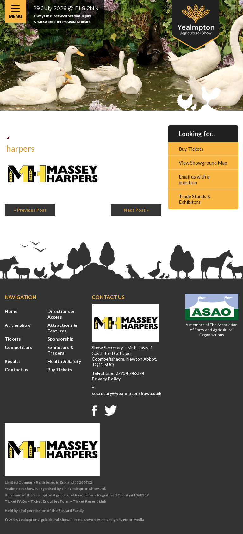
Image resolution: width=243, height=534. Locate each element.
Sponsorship (60, 339)
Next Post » (136, 210)
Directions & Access (60, 313)
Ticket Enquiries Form (49, 501)
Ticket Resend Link (89, 501)
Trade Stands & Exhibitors (194, 199)
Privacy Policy (106, 378)
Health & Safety (64, 361)
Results (13, 361)
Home (11, 311)
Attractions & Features (62, 327)
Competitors (18, 347)
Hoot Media (133, 519)
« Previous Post (30, 210)
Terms (76, 519)
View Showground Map (203, 163)
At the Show (18, 325)
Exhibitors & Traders (60, 349)
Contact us (16, 369)
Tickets (13, 339)
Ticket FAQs (16, 501)
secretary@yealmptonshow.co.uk (127, 393)
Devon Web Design (101, 519)
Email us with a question (194, 179)
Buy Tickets (191, 149)
